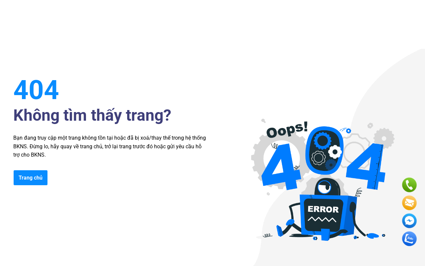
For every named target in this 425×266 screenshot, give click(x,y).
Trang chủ (30, 178)
